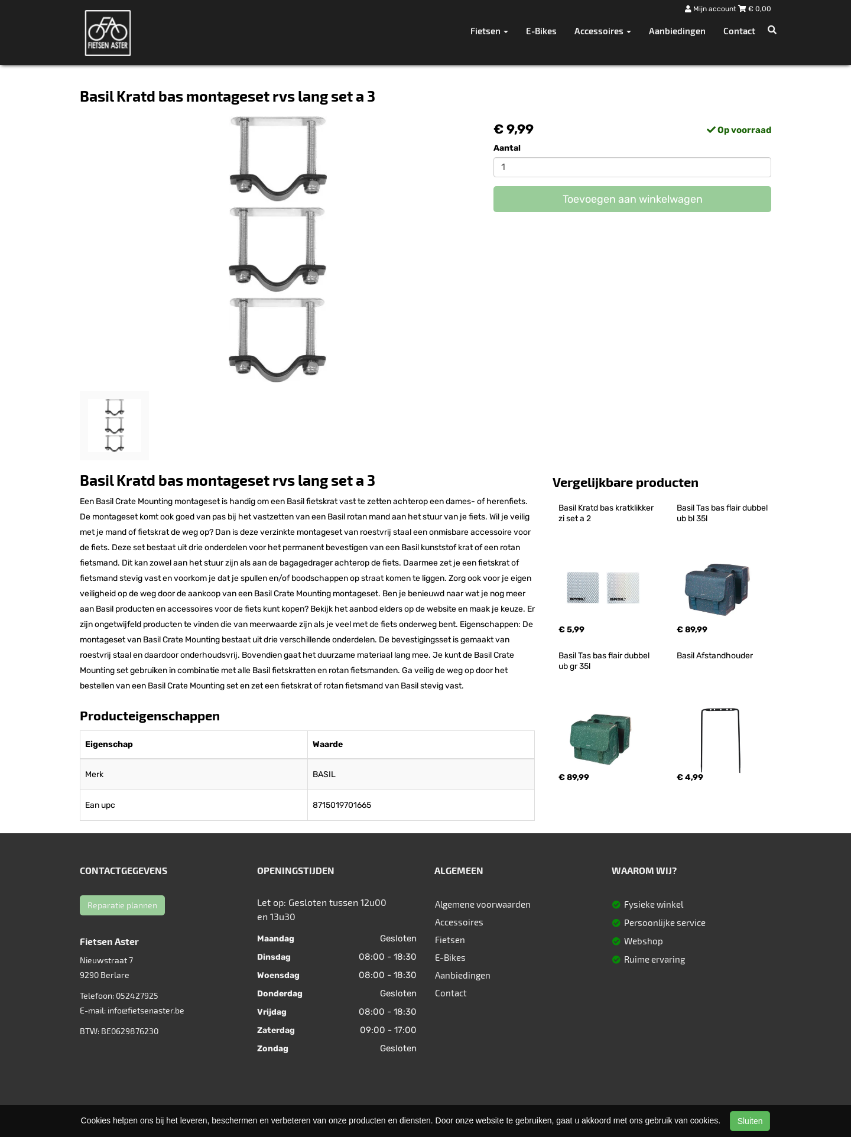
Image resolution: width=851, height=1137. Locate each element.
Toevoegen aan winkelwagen (633, 199)
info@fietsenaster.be (146, 1010)
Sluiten (750, 1121)
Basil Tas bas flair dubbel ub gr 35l (604, 661)
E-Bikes (541, 30)
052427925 (137, 995)
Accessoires (459, 922)
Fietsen (450, 939)
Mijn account (711, 9)
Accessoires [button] (602, 30)
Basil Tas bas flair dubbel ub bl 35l (723, 513)
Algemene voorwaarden (483, 904)
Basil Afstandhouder (715, 656)
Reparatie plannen (122, 905)
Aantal (507, 148)
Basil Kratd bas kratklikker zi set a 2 (606, 513)
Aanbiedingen (677, 30)
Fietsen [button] (489, 30)
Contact (739, 30)
